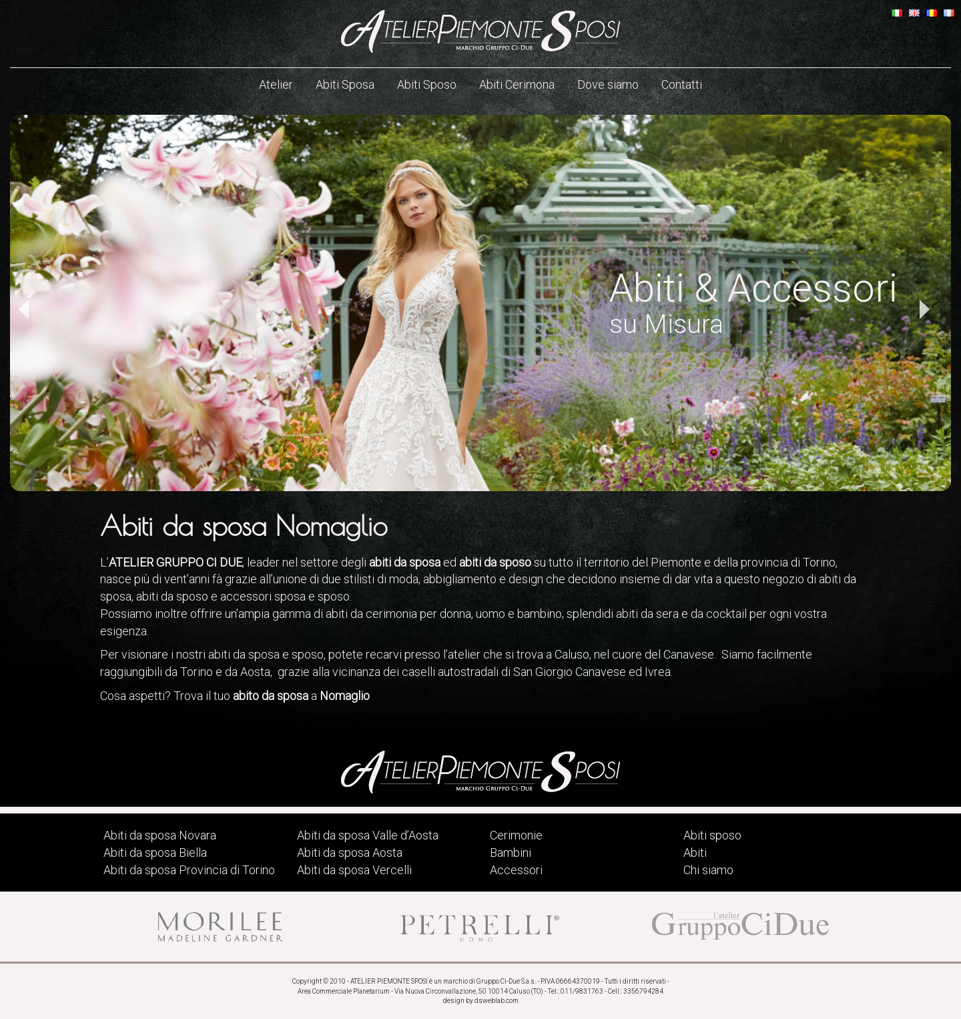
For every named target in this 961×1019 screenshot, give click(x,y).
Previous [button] (23, 309)
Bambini (510, 852)
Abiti (695, 852)
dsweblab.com (496, 1000)
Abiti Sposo (426, 84)
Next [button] (924, 309)
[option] (480, 303)
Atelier (276, 84)
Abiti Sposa (345, 84)
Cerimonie (516, 835)
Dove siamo (608, 84)
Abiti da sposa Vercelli (354, 870)
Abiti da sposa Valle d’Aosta (367, 835)
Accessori (516, 870)
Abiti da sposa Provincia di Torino (189, 870)
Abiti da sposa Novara (159, 835)
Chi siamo (708, 870)
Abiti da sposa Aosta (349, 852)
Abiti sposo (712, 835)
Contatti (681, 84)
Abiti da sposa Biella (155, 852)
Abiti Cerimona (517, 84)
